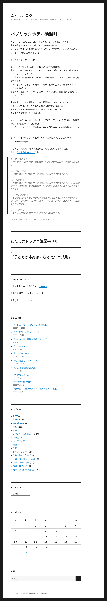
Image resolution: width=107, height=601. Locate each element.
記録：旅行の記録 (21, 455)
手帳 (15, 448)
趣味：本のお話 (20, 466)
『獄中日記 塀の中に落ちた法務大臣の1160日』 (35, 389)
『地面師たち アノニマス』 (26, 360)
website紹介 (19, 423)
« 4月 (24, 552)
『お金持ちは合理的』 (23, 382)
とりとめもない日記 (48, 219)
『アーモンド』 (20, 346)
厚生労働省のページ (26, 152)
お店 (15, 427)
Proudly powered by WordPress (35, 593)
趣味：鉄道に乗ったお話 (24, 469)
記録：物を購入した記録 (24, 459)
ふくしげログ (22, 15)
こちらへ (43, 286)
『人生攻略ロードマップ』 (25, 353)
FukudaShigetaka (18, 219)
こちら (30, 300)
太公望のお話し (20, 441)
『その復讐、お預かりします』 (27, 332)
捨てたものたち (20, 451)
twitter (16, 419)
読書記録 (15, 293)
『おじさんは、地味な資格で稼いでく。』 (32, 339)
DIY (15, 416)
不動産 (16, 437)
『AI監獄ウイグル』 (22, 374)
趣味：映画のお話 (21, 462)
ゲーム (16, 430)
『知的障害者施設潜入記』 (25, 367)
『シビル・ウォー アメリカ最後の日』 (30, 325)
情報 (15, 444)
